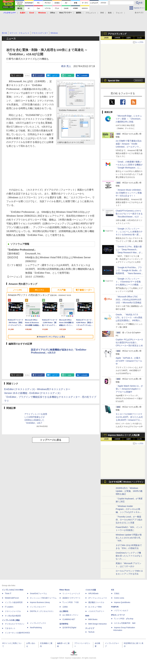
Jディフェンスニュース (97, 598)
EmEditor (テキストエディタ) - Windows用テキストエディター (37, 389)
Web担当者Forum (12, 598)
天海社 (116, 593)
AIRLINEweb (93, 593)
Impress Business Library (40, 602)
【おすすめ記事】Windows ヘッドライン (125, 482)
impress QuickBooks (122, 602)
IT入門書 (62, 290)
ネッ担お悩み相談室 (13, 616)
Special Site (114, 80)
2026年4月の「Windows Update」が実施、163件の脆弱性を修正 (129, 491)
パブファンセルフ (121, 611)
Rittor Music (64, 590)
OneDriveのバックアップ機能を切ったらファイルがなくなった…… (129, 556)
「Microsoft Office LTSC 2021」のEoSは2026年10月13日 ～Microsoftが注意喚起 (128, 299)
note (69, 75)
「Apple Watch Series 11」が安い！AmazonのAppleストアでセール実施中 (129, 389)
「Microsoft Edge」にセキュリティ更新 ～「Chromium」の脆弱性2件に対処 (129, 119)
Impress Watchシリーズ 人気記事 (124, 435)
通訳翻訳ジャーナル (96, 602)
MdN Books (92, 619)
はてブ (54, 75)
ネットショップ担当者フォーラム (43, 598)
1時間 (106, 38)
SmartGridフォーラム (38, 593)
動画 (110, 13)
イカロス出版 (90, 590)
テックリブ (89, 628)
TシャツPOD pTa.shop (123, 619)
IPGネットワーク (118, 615)
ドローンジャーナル (13, 611)
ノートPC (17, 290)
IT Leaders (9, 607)
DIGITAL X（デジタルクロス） (42, 611)
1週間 (128, 38)
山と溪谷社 (63, 611)
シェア (40, 75)
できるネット (10, 628)
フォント (119, 13)
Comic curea (119, 598)
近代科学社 (63, 624)
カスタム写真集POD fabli (124, 623)
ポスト (18, 75)
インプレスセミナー (38, 607)
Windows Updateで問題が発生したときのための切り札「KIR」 (129, 538)
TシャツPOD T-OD (70, 602)
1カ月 (139, 38)
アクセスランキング (117, 34)
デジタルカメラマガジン (14, 624)
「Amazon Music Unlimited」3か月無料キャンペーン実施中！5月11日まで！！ (129, 193)
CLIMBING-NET (68, 619)
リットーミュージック (71, 593)
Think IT (8, 593)
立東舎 (65, 607)
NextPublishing (36, 628)
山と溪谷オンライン (70, 615)
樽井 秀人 (66, 66)
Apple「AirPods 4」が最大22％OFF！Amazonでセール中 (129, 361)
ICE (112, 590)
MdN (87, 616)
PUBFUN (115, 607)
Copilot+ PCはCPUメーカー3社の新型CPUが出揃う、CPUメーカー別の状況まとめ (129, 342)
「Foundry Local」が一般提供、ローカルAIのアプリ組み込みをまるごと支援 (129, 519)
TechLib (91, 632)
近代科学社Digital (69, 628)
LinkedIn (84, 75)
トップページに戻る (50, 440)
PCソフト (39, 290)
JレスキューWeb (95, 607)
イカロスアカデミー (96, 611)
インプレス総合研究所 (14, 602)
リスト (27, 75)
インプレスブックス (38, 623)
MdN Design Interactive (97, 624)
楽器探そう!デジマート (71, 598)
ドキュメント (90, 13)
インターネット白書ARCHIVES (17, 633)
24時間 (117, 38)
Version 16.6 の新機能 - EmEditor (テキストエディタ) (32, 393)
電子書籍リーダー (84, 290)
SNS (102, 13)
